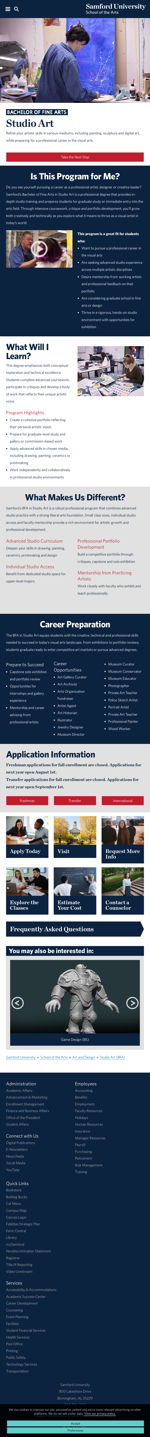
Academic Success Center (26, 1296)
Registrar (13, 1257)
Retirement (83, 1158)
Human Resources (89, 1124)
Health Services (17, 1337)
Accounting (84, 1090)
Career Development (22, 1303)
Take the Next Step (75, 157)
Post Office (14, 1343)
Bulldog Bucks (16, 1196)
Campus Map (16, 1210)
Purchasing (83, 1151)
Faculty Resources (88, 1110)
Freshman (27, 800)
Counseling (14, 1310)
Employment (85, 1104)
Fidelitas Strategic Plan (23, 1224)
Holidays (81, 1117)
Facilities (12, 1323)
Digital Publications (20, 1142)
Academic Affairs (19, 1090)
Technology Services (21, 1364)
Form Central (16, 1230)
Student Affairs (17, 1124)
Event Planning (17, 1316)
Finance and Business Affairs (27, 1110)
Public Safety (16, 1357)
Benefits (81, 1097)
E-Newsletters (17, 1149)
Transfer (75, 800)
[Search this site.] (16, 8)
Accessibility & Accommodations (31, 1289)
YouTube (12, 1169)
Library (11, 1237)
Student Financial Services (26, 1330)
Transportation (17, 1371)
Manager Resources (90, 1138)
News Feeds (15, 1156)
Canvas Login (16, 1217)
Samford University (21, 1057)
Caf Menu (13, 1203)
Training (81, 1171)
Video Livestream (19, 1271)
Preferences (75, 1430)
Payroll (80, 1144)
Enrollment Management (25, 1104)
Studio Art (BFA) (112, 1057)
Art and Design (83, 1057)
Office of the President (23, 1117)
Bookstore (13, 1190)
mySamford (15, 1244)
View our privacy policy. (100, 1413)
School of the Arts (54, 1057)
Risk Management (89, 1165)
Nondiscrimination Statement (28, 1251)
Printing (12, 1350)
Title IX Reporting (19, 1264)
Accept (75, 1423)
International (122, 800)
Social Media (15, 1163)
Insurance (82, 1131)
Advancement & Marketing (26, 1097)
